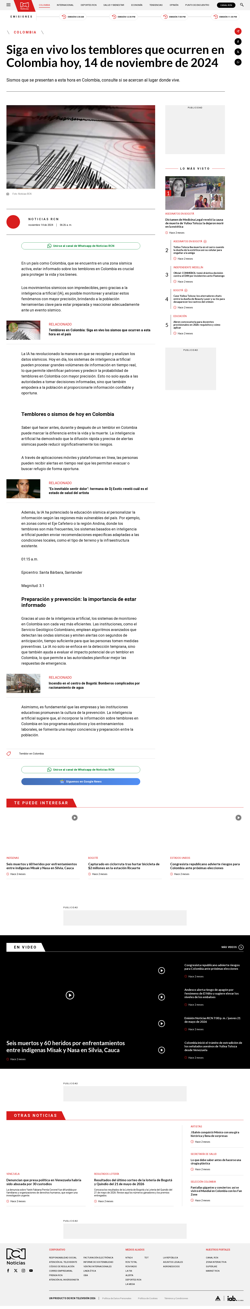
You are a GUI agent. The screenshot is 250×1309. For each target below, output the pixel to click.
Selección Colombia (204, 1183)
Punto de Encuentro (196, 5)
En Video (26, 948)
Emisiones (17, 17)
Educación (180, 321)
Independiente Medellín (188, 269)
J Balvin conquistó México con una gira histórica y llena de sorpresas (216, 1135)
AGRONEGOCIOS (172, 1268)
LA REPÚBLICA (171, 1259)
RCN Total (132, 1264)
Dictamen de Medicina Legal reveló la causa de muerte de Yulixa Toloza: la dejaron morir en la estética (190, 224)
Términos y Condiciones (179, 1301)
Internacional (66, 5)
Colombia (45, 5)
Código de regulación (62, 1271)
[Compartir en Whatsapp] (238, 62)
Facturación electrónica (99, 1259)
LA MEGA (131, 1286)
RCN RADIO (132, 1268)
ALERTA (130, 1277)
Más (232, 948)
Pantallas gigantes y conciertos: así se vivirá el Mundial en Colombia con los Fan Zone (216, 1193)
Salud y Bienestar (114, 5)
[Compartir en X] (238, 52)
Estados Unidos (180, 858)
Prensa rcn (56, 1280)
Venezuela (13, 1175)
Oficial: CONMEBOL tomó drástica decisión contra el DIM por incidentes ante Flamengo (198, 277)
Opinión (173, 5)
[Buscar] (242, 5)
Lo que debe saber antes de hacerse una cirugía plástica (217, 1163)
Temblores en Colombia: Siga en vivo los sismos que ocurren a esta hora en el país (101, 333)
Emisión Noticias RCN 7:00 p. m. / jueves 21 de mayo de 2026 (212, 1021)
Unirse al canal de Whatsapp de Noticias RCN (80, 246)
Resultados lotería (106, 1175)
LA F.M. (129, 1272)
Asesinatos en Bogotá (179, 214)
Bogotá (178, 295)
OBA (86, 1280)
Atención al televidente (64, 1264)
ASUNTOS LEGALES (173, 1264)
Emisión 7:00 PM (176, 17)
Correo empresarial (62, 1275)
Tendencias (156, 5)
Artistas (196, 1128)
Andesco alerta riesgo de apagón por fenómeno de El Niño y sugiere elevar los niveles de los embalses (212, 994)
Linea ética (90, 1275)
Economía (137, 5)
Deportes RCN (88, 5)
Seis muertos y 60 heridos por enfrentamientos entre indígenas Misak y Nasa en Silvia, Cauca (42, 867)
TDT (146, 1259)
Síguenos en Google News (80, 782)
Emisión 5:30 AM (70, 17)
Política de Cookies (149, 1301)
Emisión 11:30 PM (229, 17)
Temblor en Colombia (31, 754)
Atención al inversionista (57, 1285)
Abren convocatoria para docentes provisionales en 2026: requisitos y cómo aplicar (197, 330)
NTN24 (129, 1259)
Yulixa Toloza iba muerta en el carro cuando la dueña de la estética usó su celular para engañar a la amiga (199, 251)
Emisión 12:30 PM (123, 17)
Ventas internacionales (99, 1271)
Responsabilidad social (64, 1259)
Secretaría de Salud (204, 1155)
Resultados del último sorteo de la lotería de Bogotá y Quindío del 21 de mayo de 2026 (128, 1183)
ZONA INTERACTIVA (217, 1264)
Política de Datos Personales (117, 1301)
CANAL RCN (226, 5)
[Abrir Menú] (8, 5)
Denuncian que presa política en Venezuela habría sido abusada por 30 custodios (44, 1183)
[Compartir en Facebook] (238, 41)
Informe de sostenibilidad (93, 1265)
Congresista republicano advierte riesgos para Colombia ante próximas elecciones (205, 867)
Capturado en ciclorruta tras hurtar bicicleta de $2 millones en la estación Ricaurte (124, 867)
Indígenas (12, 858)
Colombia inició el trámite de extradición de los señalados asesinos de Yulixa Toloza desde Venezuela (213, 1047)
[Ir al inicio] (25, 6)
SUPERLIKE (212, 1268)
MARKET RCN (213, 1272)
